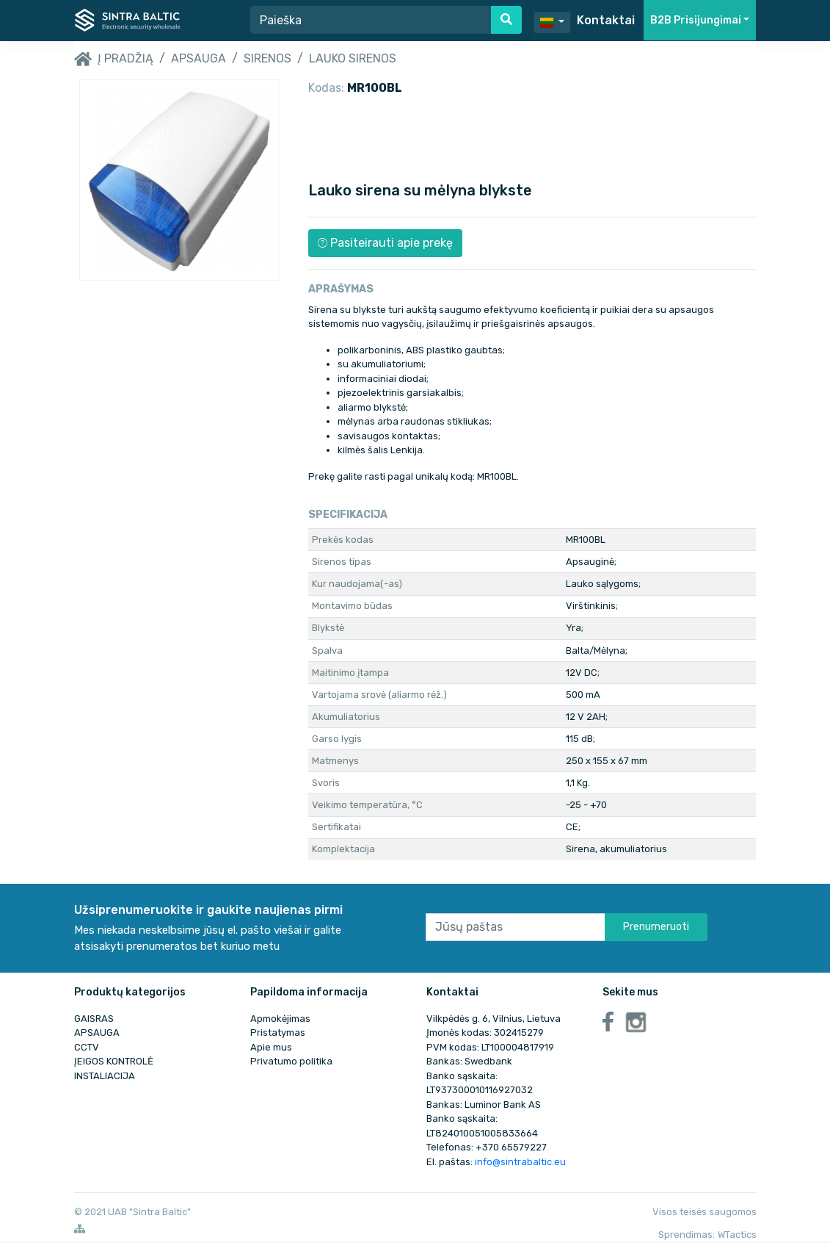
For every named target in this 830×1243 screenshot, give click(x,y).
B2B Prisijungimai (695, 20)
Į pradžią (113, 59)
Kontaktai (606, 20)
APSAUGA (198, 58)
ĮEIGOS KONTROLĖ (113, 1061)
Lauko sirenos (352, 58)
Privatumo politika (291, 1061)
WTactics (737, 1234)
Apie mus (271, 1047)
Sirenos (267, 58)
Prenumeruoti (656, 926)
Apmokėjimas (280, 1018)
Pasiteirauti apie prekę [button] (385, 243)
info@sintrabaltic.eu (520, 1161)
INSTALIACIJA (104, 1075)
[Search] (371, 20)
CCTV (86, 1047)
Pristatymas (277, 1032)
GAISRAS (94, 1018)
